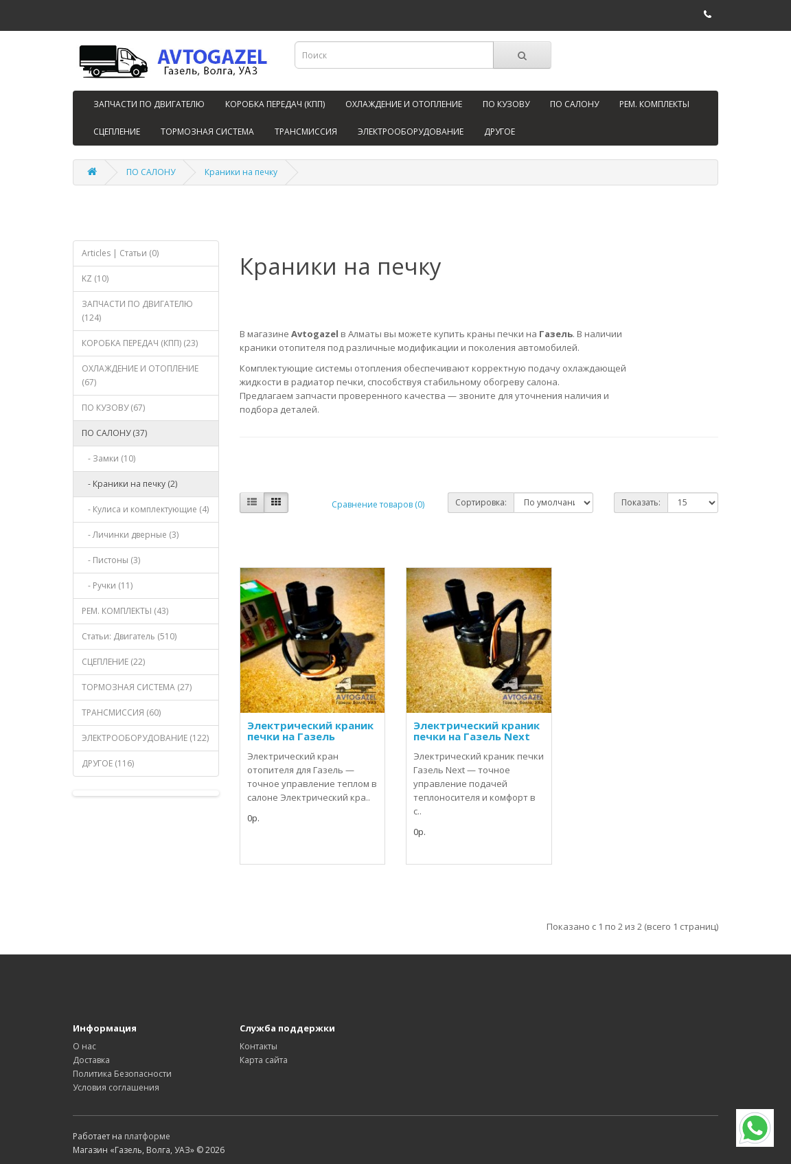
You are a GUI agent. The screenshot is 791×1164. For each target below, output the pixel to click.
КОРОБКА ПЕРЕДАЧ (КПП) (275, 104)
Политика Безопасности (122, 1074)
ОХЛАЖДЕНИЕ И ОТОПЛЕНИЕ (403, 104)
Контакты (258, 1046)
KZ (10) (95, 278)
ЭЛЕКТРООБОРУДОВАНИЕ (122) (145, 738)
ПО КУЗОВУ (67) (113, 407)
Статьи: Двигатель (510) (129, 636)
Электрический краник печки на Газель (310, 731)
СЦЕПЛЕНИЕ (116, 131)
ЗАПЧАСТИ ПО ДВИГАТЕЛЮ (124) (137, 310)
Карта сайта (264, 1060)
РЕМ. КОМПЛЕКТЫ (654, 104)
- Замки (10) (108, 458)
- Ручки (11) (107, 585)
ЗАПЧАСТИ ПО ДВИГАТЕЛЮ (149, 104)
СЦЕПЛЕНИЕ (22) (113, 661)
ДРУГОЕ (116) (108, 763)
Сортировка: (481, 502)
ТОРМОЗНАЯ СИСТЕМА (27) (137, 687)
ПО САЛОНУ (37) (114, 433)
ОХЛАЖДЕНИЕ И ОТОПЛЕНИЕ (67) (140, 375)
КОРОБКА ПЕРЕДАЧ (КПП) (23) (140, 343)
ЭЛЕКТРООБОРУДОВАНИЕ (410, 131)
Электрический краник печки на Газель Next (476, 731)
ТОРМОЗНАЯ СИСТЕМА (207, 131)
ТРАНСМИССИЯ (306, 131)
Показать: (641, 502)
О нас (84, 1046)
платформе (147, 1136)
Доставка (91, 1060)
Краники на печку (241, 172)
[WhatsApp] (755, 1128)
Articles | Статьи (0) (120, 253)
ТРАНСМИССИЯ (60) (121, 712)
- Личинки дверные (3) (130, 534)
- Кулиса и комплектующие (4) (145, 509)
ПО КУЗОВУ (506, 104)
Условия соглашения (116, 1087)
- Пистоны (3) (111, 560)
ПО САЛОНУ (574, 104)
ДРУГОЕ (499, 131)
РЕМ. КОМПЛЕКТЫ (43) (125, 611)
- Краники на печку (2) (129, 484)
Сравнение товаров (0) (378, 504)
